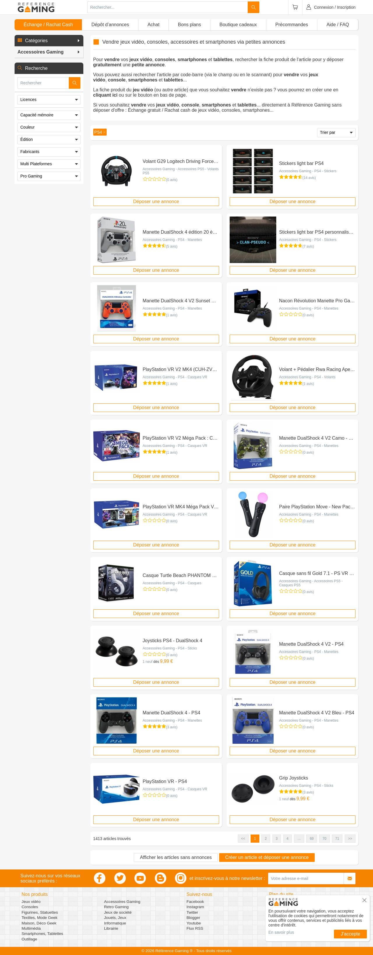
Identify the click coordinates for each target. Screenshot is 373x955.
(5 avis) (171, 246)
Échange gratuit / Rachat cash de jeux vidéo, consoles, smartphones (199, 110)
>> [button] (350, 839)
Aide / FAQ (337, 24)
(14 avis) (309, 178)
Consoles (30, 907)
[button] (49, 41)
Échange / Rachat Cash (48, 24)
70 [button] (324, 839)
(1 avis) (171, 315)
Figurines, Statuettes (40, 912)
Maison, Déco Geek (39, 923)
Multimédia (31, 928)
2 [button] (266, 839)
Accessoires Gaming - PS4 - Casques (172, 583)
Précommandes (291, 24)
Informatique (115, 923)
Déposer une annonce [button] (156, 201)
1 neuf (147, 662)
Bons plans (189, 24)
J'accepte (350, 933)
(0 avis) (171, 180)
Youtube (193, 923)
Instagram (195, 907)
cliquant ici (105, 95)
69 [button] (312, 839)
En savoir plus (281, 932)
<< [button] (243, 839)
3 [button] (277, 839)
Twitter (192, 912)
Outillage (29, 939)
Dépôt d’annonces (110, 24)
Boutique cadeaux (238, 24)
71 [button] (337, 839)
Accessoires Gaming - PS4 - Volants (307, 377)
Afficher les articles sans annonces (176, 857)
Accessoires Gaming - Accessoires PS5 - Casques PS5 (311, 583)
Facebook (195, 901)
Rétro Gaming (116, 907)
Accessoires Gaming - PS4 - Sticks (170, 648)
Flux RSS (194, 928)
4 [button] (287, 839)
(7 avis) (308, 246)
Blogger (193, 917)
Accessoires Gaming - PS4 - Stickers (308, 171)
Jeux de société (117, 912)
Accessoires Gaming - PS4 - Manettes (172, 240)
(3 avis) (171, 727)
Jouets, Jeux (115, 917)
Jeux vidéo (31, 901)
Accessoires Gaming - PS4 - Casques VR (175, 377)
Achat (153, 24)
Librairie (111, 928)
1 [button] (255, 839)
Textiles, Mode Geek (39, 917)
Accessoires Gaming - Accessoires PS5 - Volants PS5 (181, 171)
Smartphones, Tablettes (42, 933)
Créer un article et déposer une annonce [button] (267, 857)
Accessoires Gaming (122, 901)
